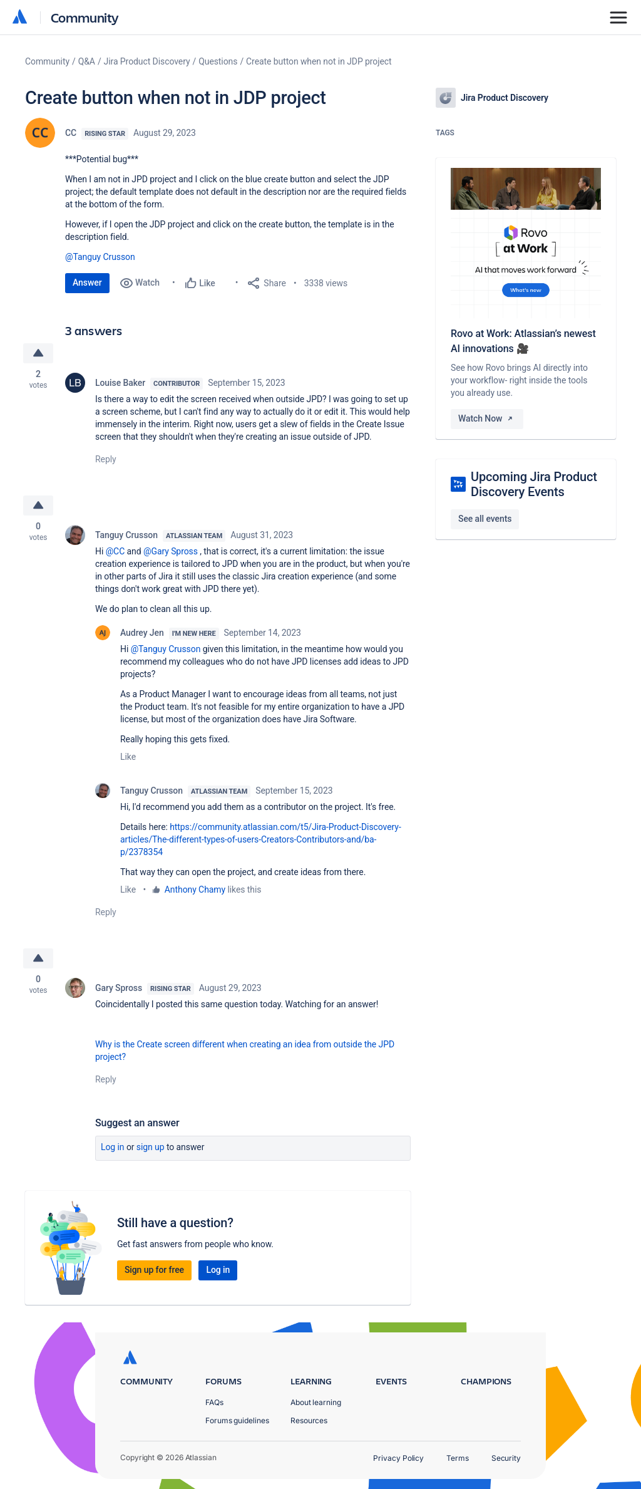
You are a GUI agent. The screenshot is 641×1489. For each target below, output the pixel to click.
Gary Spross (118, 990)
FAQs (214, 1402)
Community (85, 17)
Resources (308, 1420)
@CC (115, 552)
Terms (457, 1458)
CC (70, 133)
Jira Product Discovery (147, 61)
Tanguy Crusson (126, 536)
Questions (217, 61)
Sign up (150, 1149)
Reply (105, 460)
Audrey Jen (142, 634)
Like (128, 758)
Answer (87, 283)
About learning (315, 1402)
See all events (484, 519)
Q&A (86, 61)
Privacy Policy (398, 1458)
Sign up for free (154, 1272)
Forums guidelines (237, 1420)
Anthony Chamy (195, 891)
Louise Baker (120, 383)
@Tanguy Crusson (100, 257)
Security (506, 1458)
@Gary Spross (170, 552)
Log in (113, 1149)
